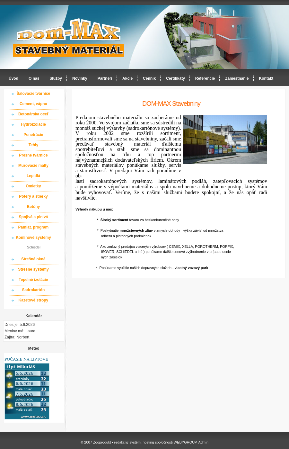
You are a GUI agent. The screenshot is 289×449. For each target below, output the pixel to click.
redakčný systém (127, 442)
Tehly (33, 145)
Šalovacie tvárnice (33, 93)
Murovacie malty (33, 165)
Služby (55, 78)
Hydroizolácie (33, 124)
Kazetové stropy (33, 300)
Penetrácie (33, 134)
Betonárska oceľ (33, 114)
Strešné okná (33, 259)
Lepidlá (33, 176)
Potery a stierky (33, 196)
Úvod (13, 78)
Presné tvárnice (33, 155)
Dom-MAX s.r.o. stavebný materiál (68, 37)
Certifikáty (175, 78)
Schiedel (33, 247)
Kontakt (266, 78)
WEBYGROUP (185, 442)
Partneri (105, 78)
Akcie (127, 78)
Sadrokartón (33, 290)
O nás (34, 78)
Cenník (149, 78)
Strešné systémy (33, 269)
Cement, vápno (33, 104)
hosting (148, 442)
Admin (203, 442)
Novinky (79, 78)
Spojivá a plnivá (33, 217)
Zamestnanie (237, 78)
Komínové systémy (33, 237)
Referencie (205, 78)
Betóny (33, 206)
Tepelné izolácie (33, 279)
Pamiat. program (33, 227)
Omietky (33, 186)
